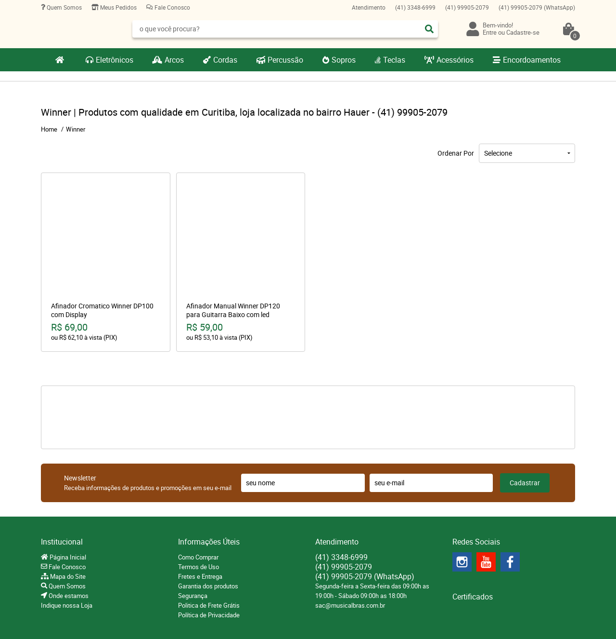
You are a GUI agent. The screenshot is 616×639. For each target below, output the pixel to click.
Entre (490, 32)
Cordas (225, 59)
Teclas (394, 59)
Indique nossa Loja (66, 605)
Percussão (285, 59)
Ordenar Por (455, 153)
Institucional (62, 541)
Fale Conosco (171, 7)
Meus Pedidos (118, 7)
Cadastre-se (522, 32)
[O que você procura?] (429, 29)
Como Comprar (198, 557)
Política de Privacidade (209, 615)
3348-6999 (415, 7)
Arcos (174, 59)
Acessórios (455, 59)
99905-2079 (467, 7)
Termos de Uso (198, 566)
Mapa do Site (67, 576)
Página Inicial (67, 557)
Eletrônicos (114, 59)
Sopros (344, 59)
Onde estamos (68, 595)
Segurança (192, 595)
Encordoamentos (532, 59)
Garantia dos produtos (208, 586)
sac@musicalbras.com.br (350, 605)
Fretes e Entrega (200, 576)
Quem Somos (63, 7)
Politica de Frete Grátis (209, 605)
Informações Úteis (209, 541)
